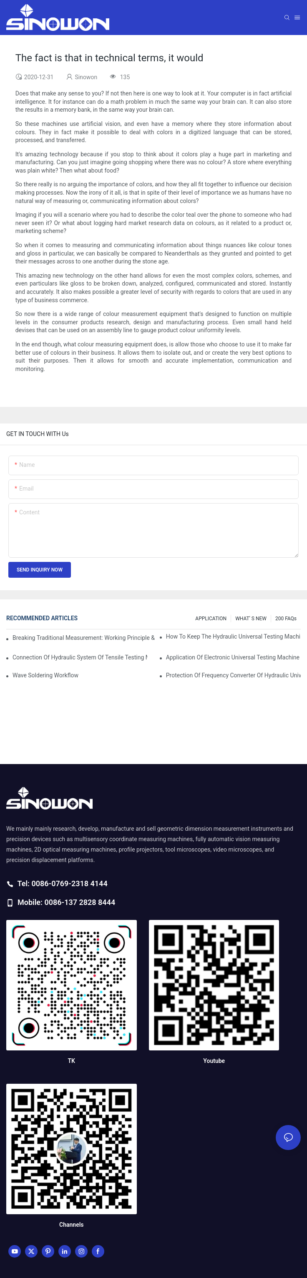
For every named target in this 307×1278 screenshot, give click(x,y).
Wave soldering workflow (45, 675)
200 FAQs (286, 618)
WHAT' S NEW (251, 618)
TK (71, 1060)
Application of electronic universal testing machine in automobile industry (233, 657)
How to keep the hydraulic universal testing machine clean (233, 636)
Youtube (214, 1060)
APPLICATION (210, 618)
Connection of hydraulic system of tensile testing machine (80, 657)
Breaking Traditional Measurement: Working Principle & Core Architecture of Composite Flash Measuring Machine (84, 637)
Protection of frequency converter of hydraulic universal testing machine (233, 675)
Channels (71, 1224)
